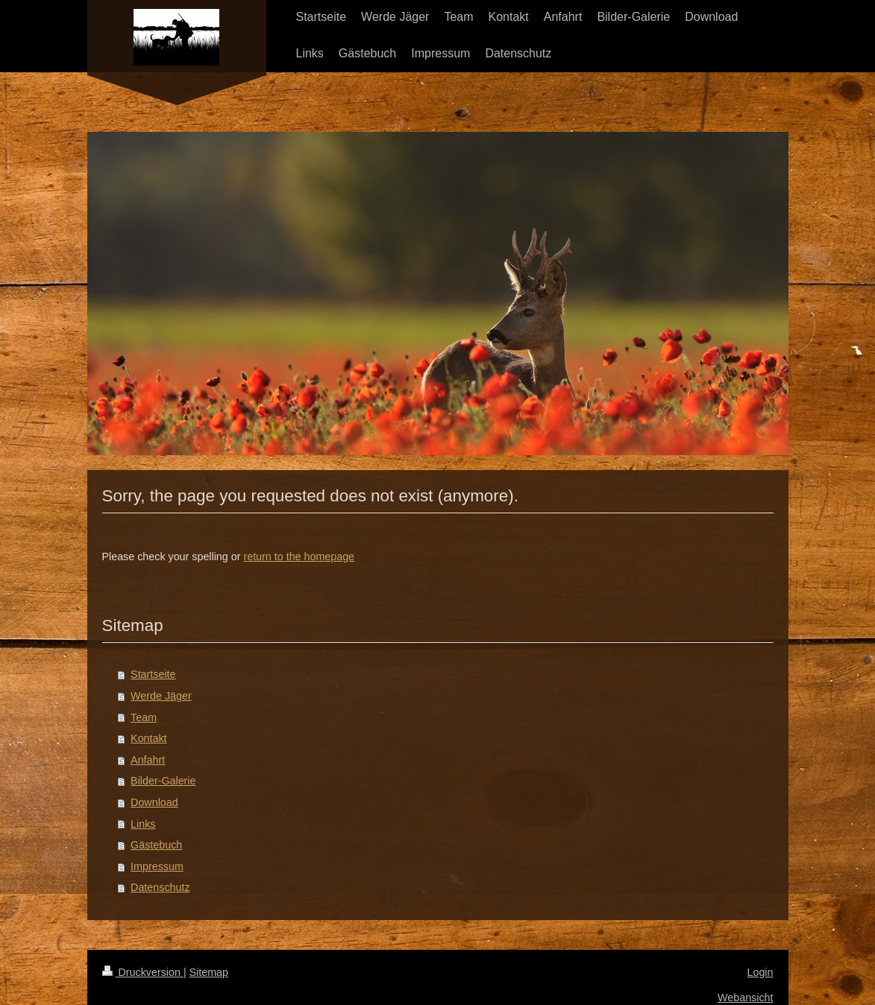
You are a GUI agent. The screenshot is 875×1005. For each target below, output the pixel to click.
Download (154, 802)
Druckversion (143, 972)
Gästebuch (156, 845)
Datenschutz (160, 887)
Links (143, 824)
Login (760, 972)
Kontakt (148, 738)
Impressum (157, 866)
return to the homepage (298, 556)
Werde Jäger (161, 696)
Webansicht (745, 998)
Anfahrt (148, 760)
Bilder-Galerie (163, 781)
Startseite (153, 674)
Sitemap (208, 972)
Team (144, 717)
